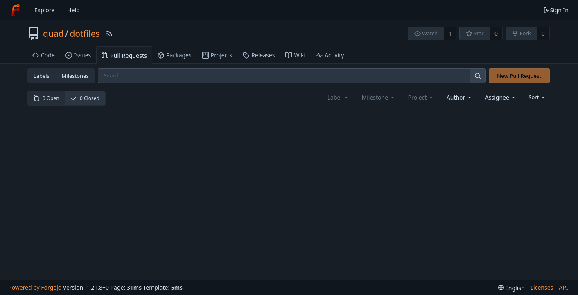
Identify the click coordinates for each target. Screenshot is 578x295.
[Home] (15, 10)
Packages (175, 55)
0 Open (46, 98)
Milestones (75, 75)
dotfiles (84, 34)
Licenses (542, 287)
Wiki (295, 55)
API (563, 287)
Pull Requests (124, 55)
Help (73, 10)
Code (43, 55)
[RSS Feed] (109, 33)
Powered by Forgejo (34, 287)
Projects (217, 55)
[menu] (537, 97)
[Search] (477, 75)
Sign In (556, 10)
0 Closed (84, 98)
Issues (78, 55)
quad (53, 34)
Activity (330, 55)
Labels (42, 75)
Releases (259, 55)
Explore (44, 10)
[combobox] (459, 97)
